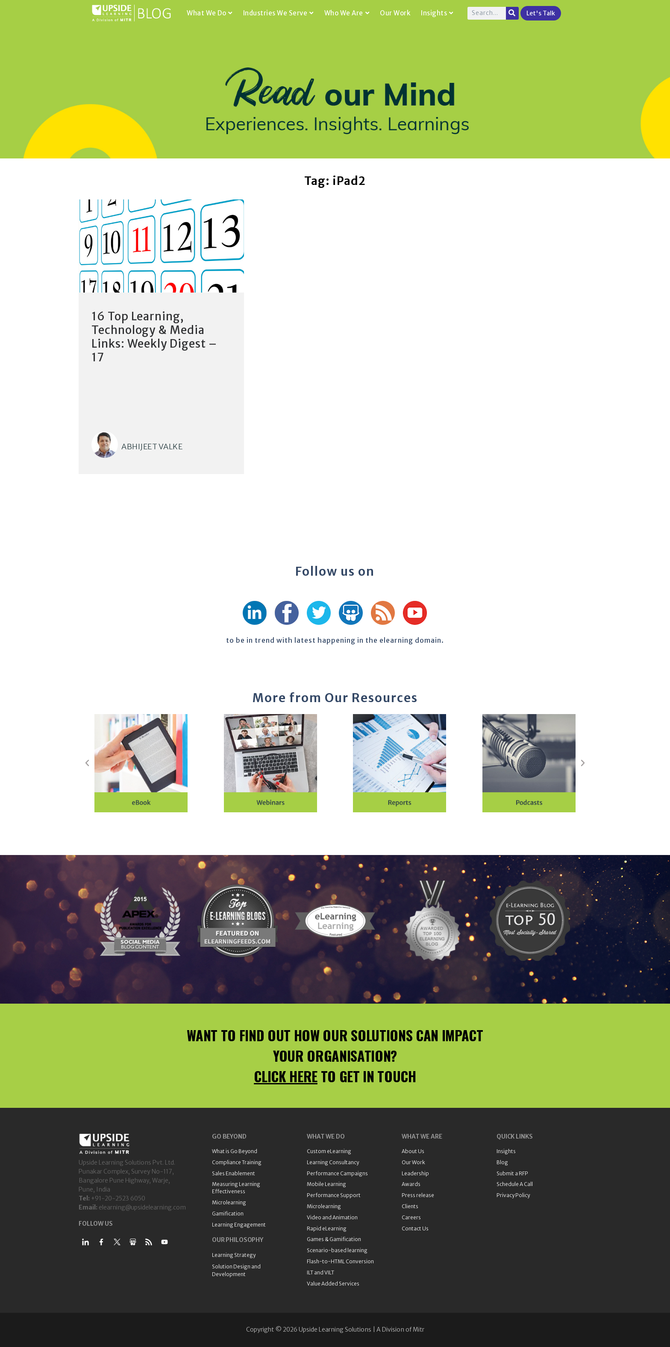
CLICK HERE (285, 1076)
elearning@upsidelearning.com (142, 1207)
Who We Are (347, 13)
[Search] (512, 13)
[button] (87, 763)
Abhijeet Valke (151, 446)
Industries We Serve (278, 13)
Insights (437, 13)
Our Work (395, 13)
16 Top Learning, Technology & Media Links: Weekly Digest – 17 (154, 336)
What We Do (209, 13)
